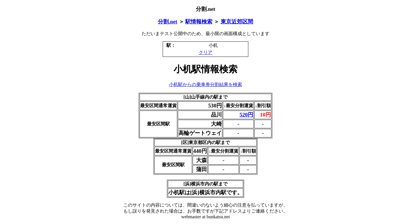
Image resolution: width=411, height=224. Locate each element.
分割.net (167, 22)
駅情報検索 (198, 22)
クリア (205, 52)
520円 (246, 115)
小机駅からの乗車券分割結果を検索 (205, 84)
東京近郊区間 (237, 22)
